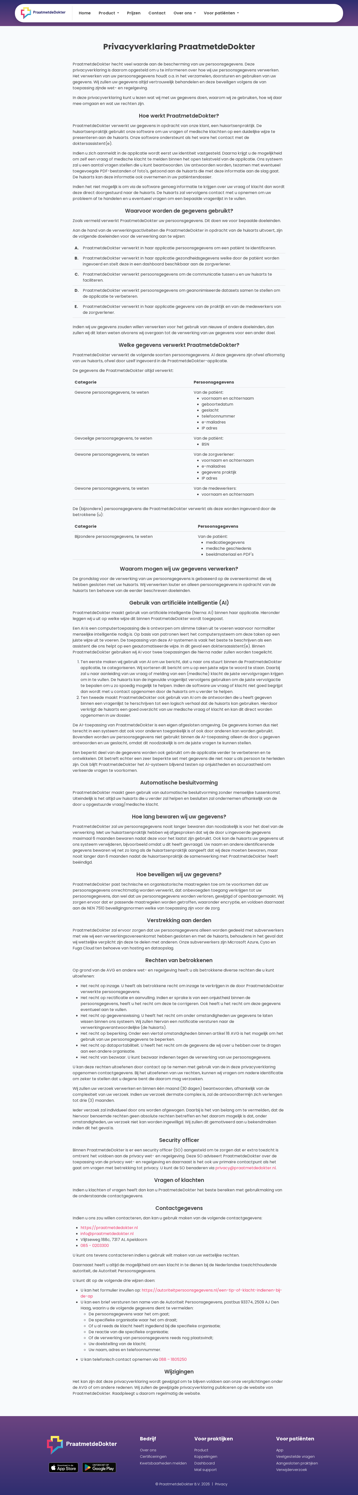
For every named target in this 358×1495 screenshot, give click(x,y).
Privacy (221, 1484)
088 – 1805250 (173, 1359)
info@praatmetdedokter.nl (107, 1233)
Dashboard (204, 1463)
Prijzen (133, 13)
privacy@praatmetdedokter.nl (245, 1168)
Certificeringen (153, 1456)
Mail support (205, 1469)
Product (201, 1450)
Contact (157, 13)
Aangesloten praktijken (297, 1463)
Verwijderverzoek (291, 1469)
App (279, 1450)
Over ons (148, 1450)
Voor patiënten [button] (220, 13)
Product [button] (107, 13)
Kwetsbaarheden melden (163, 1463)
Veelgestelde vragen (295, 1456)
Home (85, 13)
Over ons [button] (183, 13)
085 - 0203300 (95, 1245)
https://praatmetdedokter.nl (109, 1228)
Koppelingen (205, 1456)
